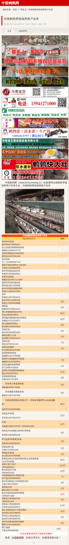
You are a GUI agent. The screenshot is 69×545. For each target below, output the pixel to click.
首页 (15, 9)
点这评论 (23, 31)
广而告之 (23, 9)
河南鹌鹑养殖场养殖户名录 (21, 18)
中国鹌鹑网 (10, 3)
